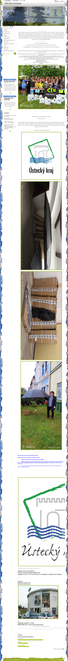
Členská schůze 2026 (9, 81)
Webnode (61, 659)
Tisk (24, 0)
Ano (19, 638)
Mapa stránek (15, 0)
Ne (18, 641)
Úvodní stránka (8, 0)
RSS (21, 0)
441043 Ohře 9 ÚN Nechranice (8, 99)
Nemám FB (20, 645)
